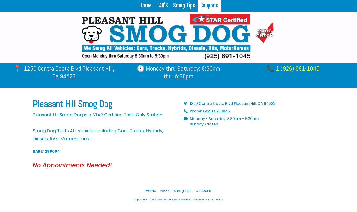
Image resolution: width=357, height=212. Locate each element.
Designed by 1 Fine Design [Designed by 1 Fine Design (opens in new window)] (208, 199)
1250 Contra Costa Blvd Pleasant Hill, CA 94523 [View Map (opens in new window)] (232, 103)
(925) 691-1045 (216, 111)
